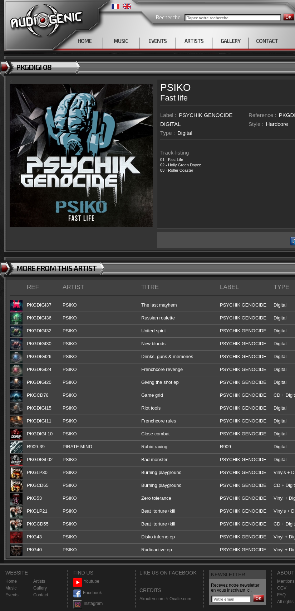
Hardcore (277, 124)
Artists (39, 581)
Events (12, 594)
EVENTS (157, 41)
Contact (40, 594)
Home (11, 581)
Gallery (40, 588)
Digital (184, 133)
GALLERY (230, 41)
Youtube (86, 581)
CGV (281, 588)
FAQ (281, 594)
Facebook (87, 593)
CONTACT (267, 41)
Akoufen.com (151, 598)
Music (10, 588)
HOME (85, 41)
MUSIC (121, 41)
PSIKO (175, 87)
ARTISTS (194, 41)
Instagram (88, 603)
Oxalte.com (180, 598)
